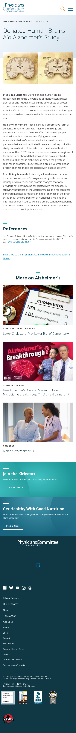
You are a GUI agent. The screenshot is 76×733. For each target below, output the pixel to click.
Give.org (31, 686)
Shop (5, 632)
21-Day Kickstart (15, 487)
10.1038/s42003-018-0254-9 (18, 242)
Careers (6, 654)
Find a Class (13, 525)
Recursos (12, 659)
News (6, 610)
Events (6, 627)
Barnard (14, 649)
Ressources (14, 665)
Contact (6, 638)
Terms (22, 684)
